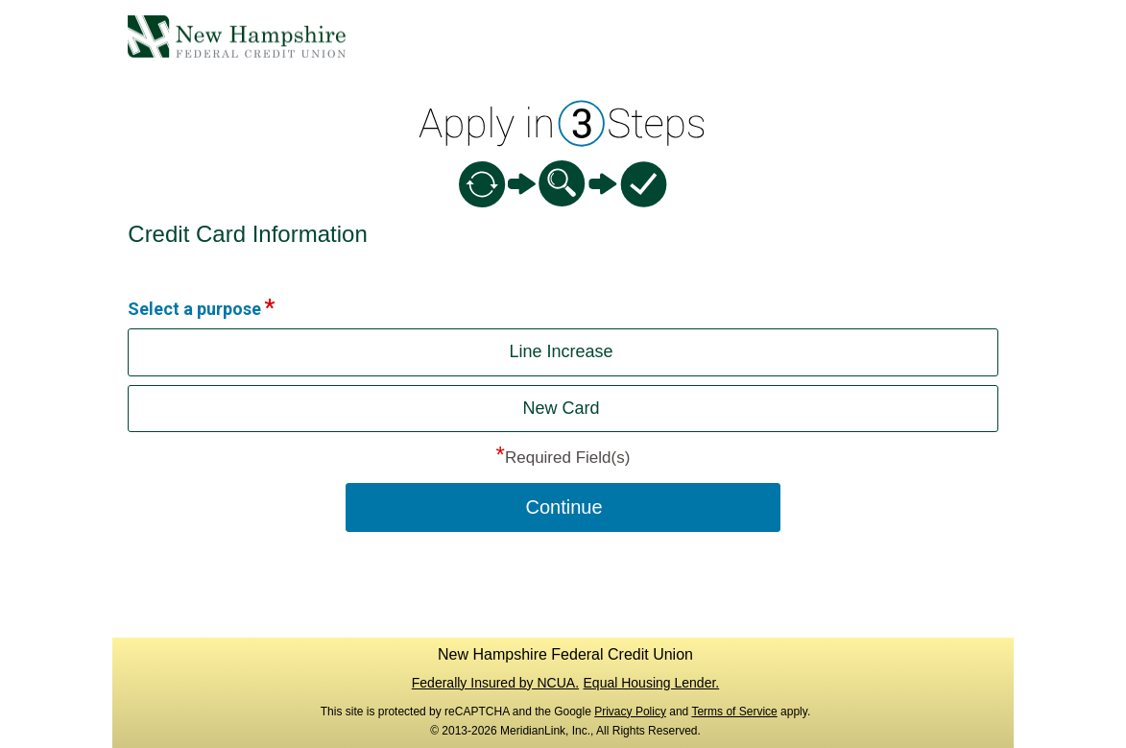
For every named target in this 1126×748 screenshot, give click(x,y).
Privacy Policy (630, 711)
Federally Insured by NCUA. (495, 682)
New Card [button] (560, 408)
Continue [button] (563, 507)
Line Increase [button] (560, 351)
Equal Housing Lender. (652, 682)
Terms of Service (734, 711)
